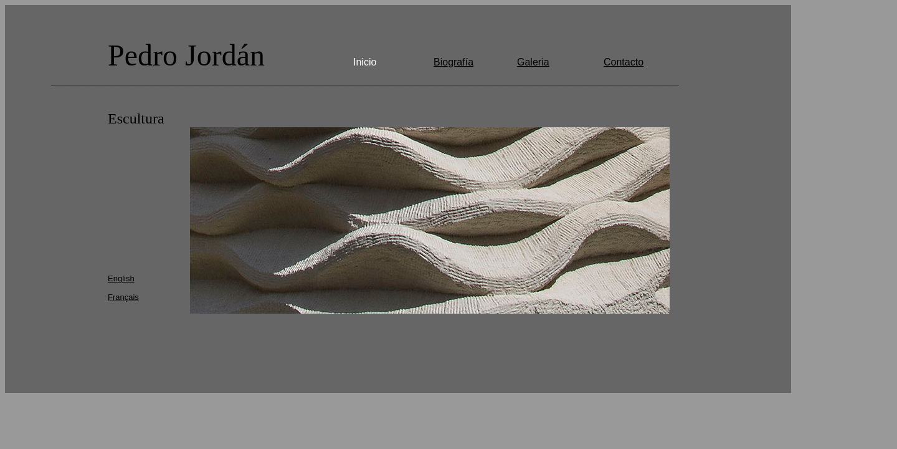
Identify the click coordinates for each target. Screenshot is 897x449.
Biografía (453, 62)
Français (123, 297)
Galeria (533, 62)
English (121, 278)
